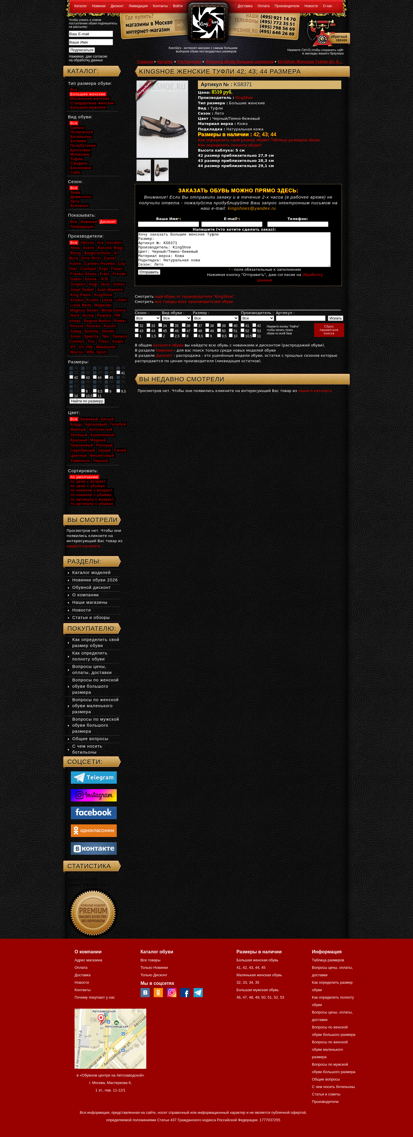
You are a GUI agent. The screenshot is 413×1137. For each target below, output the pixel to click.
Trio (91, 341)
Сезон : (142, 319)
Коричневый (102, 435)
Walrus (76, 352)
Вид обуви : (173, 319)
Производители (287, 6)
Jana (105, 284)
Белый (107, 419)
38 (209, 332)
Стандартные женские (92, 103)
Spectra (91, 336)
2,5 (175, 342)
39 (221, 332)
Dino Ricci (91, 258)
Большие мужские (88, 107)
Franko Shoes (83, 274)
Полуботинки (83, 145)
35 (174, 332)
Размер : (201, 319)
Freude (119, 274)
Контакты (160, 6)
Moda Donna (114, 310)
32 (139, 332)
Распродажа (189, 61)
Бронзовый (96, 424)
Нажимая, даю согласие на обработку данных (88, 58)
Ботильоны (81, 136)
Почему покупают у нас (95, 997)
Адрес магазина (88, 960)
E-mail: (232, 219)
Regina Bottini (97, 321)
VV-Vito (86, 347)
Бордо (76, 424)
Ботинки (78, 141)
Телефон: (297, 219)
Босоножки (81, 168)
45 (162, 337)
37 (198, 332)
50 (221, 337)
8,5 (198, 342)
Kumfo (93, 300)
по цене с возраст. (88, 481)
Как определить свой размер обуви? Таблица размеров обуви (259, 140)
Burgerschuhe (97, 253)
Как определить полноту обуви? (230, 145)
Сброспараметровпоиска (329, 337)
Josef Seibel (82, 289)
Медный (98, 440)
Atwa (75, 248)
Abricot (87, 242)
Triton (103, 341)
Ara (100, 242)
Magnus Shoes (84, 310)
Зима (75, 192)
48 (198, 337)
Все (73, 89)
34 (162, 332)
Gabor (76, 279)
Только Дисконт (154, 975)
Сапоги (77, 128)
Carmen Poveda (99, 263)
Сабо (75, 172)
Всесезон (79, 205)
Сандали (79, 163)
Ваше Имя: (168, 219)
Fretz (105, 274)
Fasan (117, 268)
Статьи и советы (326, 1094)
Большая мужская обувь (257, 990)
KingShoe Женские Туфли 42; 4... (310, 61)
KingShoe (244, 97)
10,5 (246, 342)
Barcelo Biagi (111, 248)
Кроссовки (80, 150)
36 (186, 332)
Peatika (104, 315)
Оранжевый (81, 445)
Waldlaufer (106, 347)
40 (233, 332)
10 (233, 342)
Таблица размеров (328, 960)
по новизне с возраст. (91, 490)
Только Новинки (154, 967)
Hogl (93, 284)
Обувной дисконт (91, 587)
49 (209, 337)
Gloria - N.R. (97, 279)
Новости (311, 6)
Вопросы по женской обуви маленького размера (95, 705)
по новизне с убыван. (91, 495)
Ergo (103, 268)
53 (256, 337)
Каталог (80, 6)
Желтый (78, 429)
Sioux (75, 336)
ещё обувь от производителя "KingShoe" (194, 303)
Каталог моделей (91, 572)
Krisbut (77, 300)
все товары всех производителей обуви (194, 308)
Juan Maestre (110, 289)
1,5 (151, 342)
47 (186, 337)
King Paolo (80, 295)
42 (256, 332)
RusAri (110, 326)
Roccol (76, 326)
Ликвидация (138, 6)
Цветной (78, 455)
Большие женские (88, 94)
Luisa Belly (80, 305)
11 (256, 342)
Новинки (99, 6)
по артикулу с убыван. (92, 503)
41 (245, 332)
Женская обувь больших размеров (239, 61)
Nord (74, 315)
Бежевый (89, 419)
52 (245, 337)
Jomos (119, 284)
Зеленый (78, 435)
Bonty (75, 253)
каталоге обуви (168, 352)
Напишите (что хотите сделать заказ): (234, 229)
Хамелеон (80, 460)
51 (233, 337)
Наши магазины (90, 602)
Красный (78, 440)
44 (151, 337)
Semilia (91, 331)
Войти (178, 6)
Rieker (120, 321)
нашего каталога (315, 397)
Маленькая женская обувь (259, 975)
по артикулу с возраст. (92, 499)
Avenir (89, 248)
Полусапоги (81, 132)
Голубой (118, 424)
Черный (100, 460)
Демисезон (81, 197)
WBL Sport (96, 352)
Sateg (75, 331)
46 (174, 337)
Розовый (104, 445)
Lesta (107, 300)
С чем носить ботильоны (333, 1087)
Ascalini (114, 242)
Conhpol (88, 268)
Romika (93, 326)
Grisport (78, 284)
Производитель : (257, 319)
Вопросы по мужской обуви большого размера (95, 725)
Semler (108, 331)
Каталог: (83, 71)
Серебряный (82, 450)
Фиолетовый (102, 455)
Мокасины (80, 154)
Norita (88, 315)
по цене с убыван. (88, 486)
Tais (106, 336)
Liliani (121, 300)
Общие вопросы (90, 738)
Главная (145, 61)
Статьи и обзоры (91, 617)
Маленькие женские (90, 98)
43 (139, 337)
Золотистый (100, 429)
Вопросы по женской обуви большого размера (95, 685)
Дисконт (117, 6)
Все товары (151, 960)
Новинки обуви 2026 (95, 579)
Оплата (264, 6)
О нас (327, 6)
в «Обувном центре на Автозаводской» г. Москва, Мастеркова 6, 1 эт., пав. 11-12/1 (110, 1082)
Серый (104, 450)
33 (151, 332)
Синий (120, 450)
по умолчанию (84, 477)
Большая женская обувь (257, 960)
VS (73, 347)
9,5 (222, 342)
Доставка (245, 6)
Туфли (76, 159)
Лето (74, 201)
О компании (85, 594)
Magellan (103, 305)
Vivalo (118, 341)
